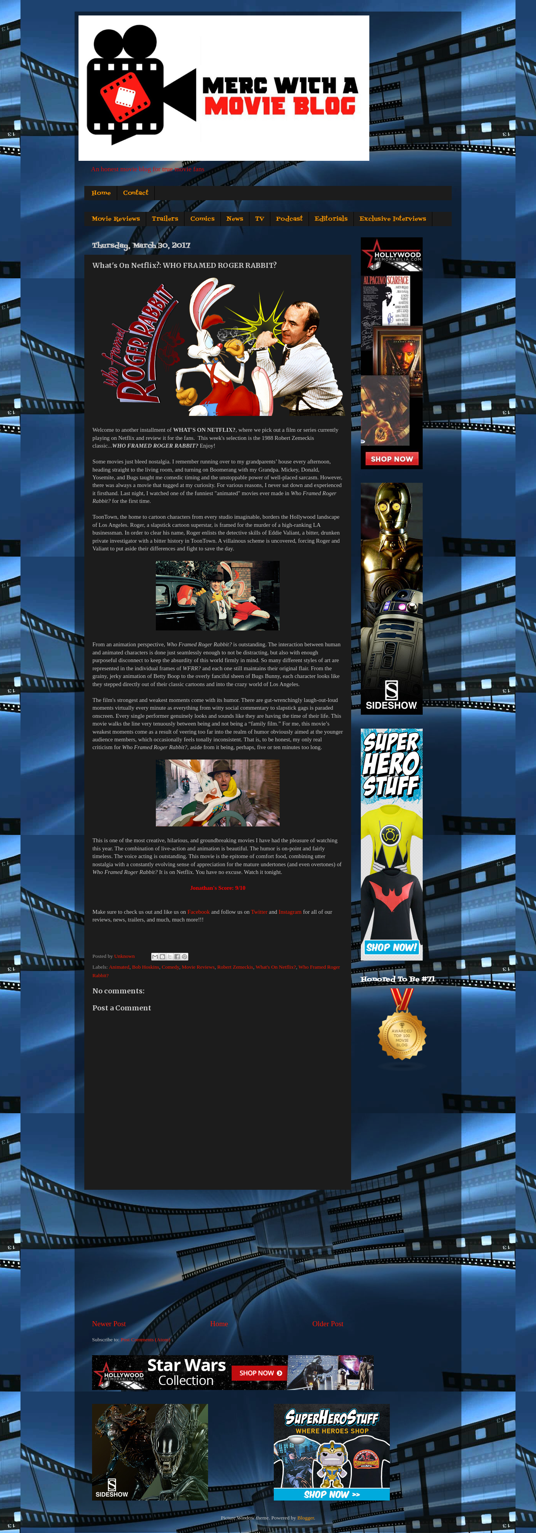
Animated (119, 967)
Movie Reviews (116, 219)
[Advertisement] (217, 1254)
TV (259, 219)
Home (101, 193)
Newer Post (109, 1324)
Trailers (165, 219)
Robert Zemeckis (235, 967)
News (235, 219)
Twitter (259, 912)
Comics (202, 219)
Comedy (170, 967)
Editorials (331, 219)
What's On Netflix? (276, 967)
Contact (136, 193)
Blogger (305, 1518)
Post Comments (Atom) (145, 1339)
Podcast (289, 219)
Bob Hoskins (145, 967)
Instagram (289, 912)
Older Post (327, 1324)
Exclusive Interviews (393, 219)
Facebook (199, 912)
